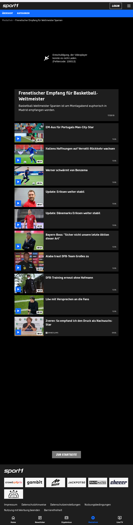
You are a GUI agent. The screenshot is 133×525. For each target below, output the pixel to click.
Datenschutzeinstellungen (65, 504)
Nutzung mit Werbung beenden (22, 510)
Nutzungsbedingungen (98, 504)
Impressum (10, 504)
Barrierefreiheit (53, 510)
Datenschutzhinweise (34, 504)
